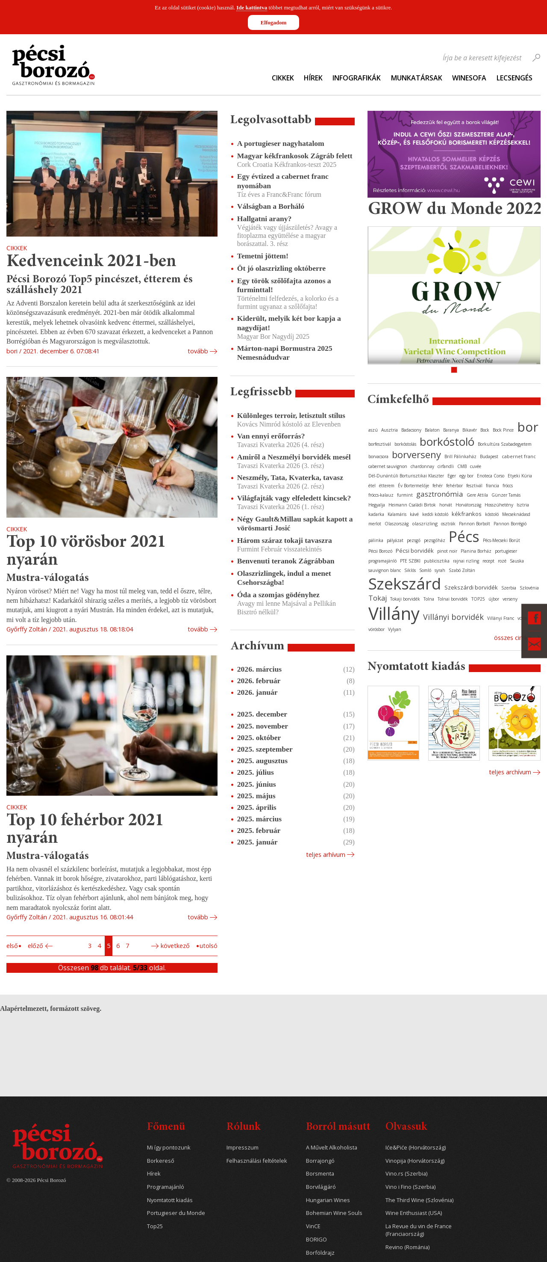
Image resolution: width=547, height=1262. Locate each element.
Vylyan (394, 629)
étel (372, 486)
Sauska (517, 561)
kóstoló (492, 514)
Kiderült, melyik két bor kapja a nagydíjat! (289, 323)
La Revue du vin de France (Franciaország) (418, 1230)
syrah (440, 570)
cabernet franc (519, 456)
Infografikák (356, 78)
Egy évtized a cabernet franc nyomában (283, 181)
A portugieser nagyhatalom (280, 143)
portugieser (506, 551)
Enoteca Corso (490, 476)
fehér (437, 486)
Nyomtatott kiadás (170, 1200)
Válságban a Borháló (270, 206)
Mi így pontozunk (169, 1147)
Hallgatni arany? (264, 218)
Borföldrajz (320, 1252)
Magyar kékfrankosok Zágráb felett (295, 155)
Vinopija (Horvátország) (414, 1160)
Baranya (451, 430)
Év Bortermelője (413, 486)
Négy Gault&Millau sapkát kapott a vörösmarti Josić (295, 523)
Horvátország (468, 505)
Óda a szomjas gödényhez (278, 594)
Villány (394, 613)
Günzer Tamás (506, 495)
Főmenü (166, 1127)
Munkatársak (416, 78)
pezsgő (414, 540)
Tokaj (377, 598)
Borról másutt (338, 1127)
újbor (493, 599)
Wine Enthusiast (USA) (413, 1213)
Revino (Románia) (407, 1247)
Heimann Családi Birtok (412, 505)
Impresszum (242, 1147)
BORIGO (316, 1239)
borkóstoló (447, 441)
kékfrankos (467, 514)
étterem (386, 486)
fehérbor (454, 486)
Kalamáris (397, 514)
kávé (414, 514)
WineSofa (469, 78)
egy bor (466, 476)
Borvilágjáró (321, 1187)
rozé (502, 561)
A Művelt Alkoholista (331, 1147)
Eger (451, 476)
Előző (35, 946)
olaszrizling (425, 523)
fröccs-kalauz (381, 495)
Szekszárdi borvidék (471, 587)
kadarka (376, 514)
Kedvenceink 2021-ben (91, 262)
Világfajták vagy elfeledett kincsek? (294, 498)
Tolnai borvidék (453, 599)
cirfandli (446, 466)
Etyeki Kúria (520, 476)
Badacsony (411, 430)
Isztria (523, 505)
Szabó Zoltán (462, 570)
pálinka (375, 540)
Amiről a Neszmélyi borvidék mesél (294, 457)
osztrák (448, 524)
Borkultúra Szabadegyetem (505, 444)
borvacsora (378, 456)
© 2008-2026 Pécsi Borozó (36, 1180)
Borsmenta (320, 1173)
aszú (373, 430)
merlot (374, 524)
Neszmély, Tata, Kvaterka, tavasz (290, 477)
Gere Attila (477, 495)
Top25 (155, 1226)
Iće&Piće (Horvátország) (415, 1147)
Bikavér (469, 430)
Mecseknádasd (516, 514)
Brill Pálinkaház (460, 456)
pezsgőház (434, 540)
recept (488, 561)
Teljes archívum (510, 772)
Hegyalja (376, 505)
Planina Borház (476, 551)
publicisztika (437, 561)
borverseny (416, 454)
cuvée (475, 466)
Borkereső (160, 1160)
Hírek (313, 78)
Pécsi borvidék (415, 550)
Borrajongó (320, 1160)
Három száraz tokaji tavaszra (284, 540)
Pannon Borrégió (510, 524)
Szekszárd (404, 583)
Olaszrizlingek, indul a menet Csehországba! (284, 578)
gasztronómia (439, 494)
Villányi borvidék (453, 617)
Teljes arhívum (325, 854)
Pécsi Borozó (380, 551)
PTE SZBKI (410, 561)
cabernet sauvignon (387, 466)
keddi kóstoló (435, 514)
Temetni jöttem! (262, 256)
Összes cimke (512, 638)
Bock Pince (503, 430)
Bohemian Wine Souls (334, 1213)
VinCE (313, 1226)
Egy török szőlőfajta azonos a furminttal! (284, 285)
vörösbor (376, 629)
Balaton (432, 430)
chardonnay (422, 466)
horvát (445, 505)
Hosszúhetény (499, 505)
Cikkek (283, 78)
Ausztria (389, 430)
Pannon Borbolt (474, 524)
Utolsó (209, 946)
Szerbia (508, 588)
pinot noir (447, 551)
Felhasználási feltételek (256, 1160)
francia (492, 486)
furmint (405, 495)
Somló (425, 570)
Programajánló (165, 1187)
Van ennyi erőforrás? (271, 436)
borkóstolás (405, 444)
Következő (175, 946)
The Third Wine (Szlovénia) (419, 1200)
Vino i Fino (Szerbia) (410, 1187)
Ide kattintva (251, 7)
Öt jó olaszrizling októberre (281, 268)
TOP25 (478, 599)
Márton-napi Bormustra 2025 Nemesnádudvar (284, 352)
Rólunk (243, 1127)
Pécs (464, 536)
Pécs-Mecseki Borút (501, 540)
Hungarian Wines (328, 1200)
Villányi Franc (500, 618)
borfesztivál (379, 444)
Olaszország (397, 524)
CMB (462, 466)
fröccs (508, 486)
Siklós (410, 570)
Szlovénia (529, 588)
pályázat (395, 540)
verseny (510, 599)
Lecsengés (514, 78)
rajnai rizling (466, 561)
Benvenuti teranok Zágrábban (286, 561)
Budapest (489, 456)
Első (12, 946)
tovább (198, 351)
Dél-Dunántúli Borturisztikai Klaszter (406, 476)
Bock (484, 430)
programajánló (382, 561)
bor (527, 426)
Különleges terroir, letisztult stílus (291, 415)
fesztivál (474, 486)
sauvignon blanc (384, 570)
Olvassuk (406, 1127)
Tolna (428, 599)
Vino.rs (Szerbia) (406, 1173)
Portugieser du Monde (176, 1213)
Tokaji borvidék (405, 599)
